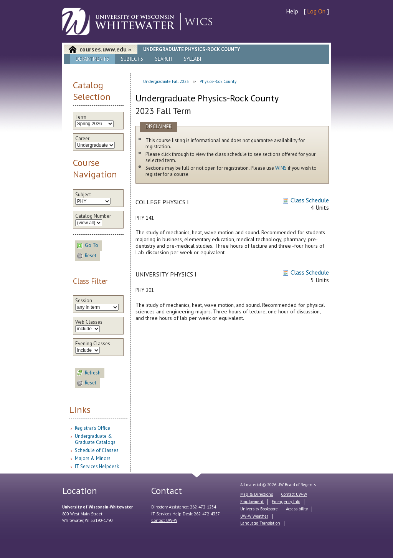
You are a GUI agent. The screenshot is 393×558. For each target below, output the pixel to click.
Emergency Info (286, 501)
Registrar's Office (92, 428)
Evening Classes (92, 344)
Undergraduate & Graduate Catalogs (95, 439)
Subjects (132, 59)
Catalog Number (93, 216)
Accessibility (297, 509)
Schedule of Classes (97, 450)
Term (80, 117)
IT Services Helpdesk (97, 466)
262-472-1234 (203, 507)
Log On (316, 11)
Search (163, 59)
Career (82, 139)
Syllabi (192, 59)
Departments (92, 59)
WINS (281, 168)
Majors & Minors (93, 458)
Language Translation (260, 523)
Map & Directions (256, 494)
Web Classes (88, 322)
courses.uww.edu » (105, 49)
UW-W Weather (254, 516)
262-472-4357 (207, 514)
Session (83, 301)
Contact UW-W (164, 520)
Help (292, 11)
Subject (83, 195)
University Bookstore (259, 509)
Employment (252, 501)
